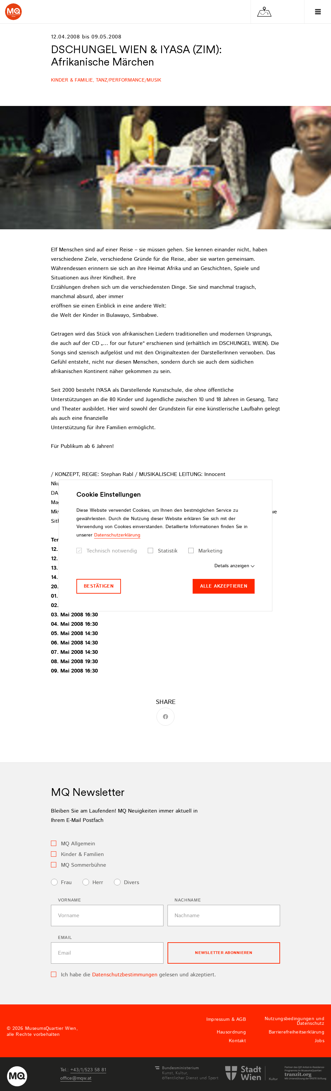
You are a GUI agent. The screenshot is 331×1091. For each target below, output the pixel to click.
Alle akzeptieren (223, 586)
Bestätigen (99, 586)
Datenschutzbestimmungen (124, 975)
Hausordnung (231, 1032)
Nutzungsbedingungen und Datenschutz (294, 1021)
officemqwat (75, 1078)
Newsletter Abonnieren (223, 953)
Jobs (319, 1041)
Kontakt (237, 1041)
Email (65, 938)
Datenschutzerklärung (117, 535)
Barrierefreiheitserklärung (296, 1032)
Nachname (188, 900)
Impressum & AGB (226, 1019)
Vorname (69, 900)
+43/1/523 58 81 (88, 1070)
